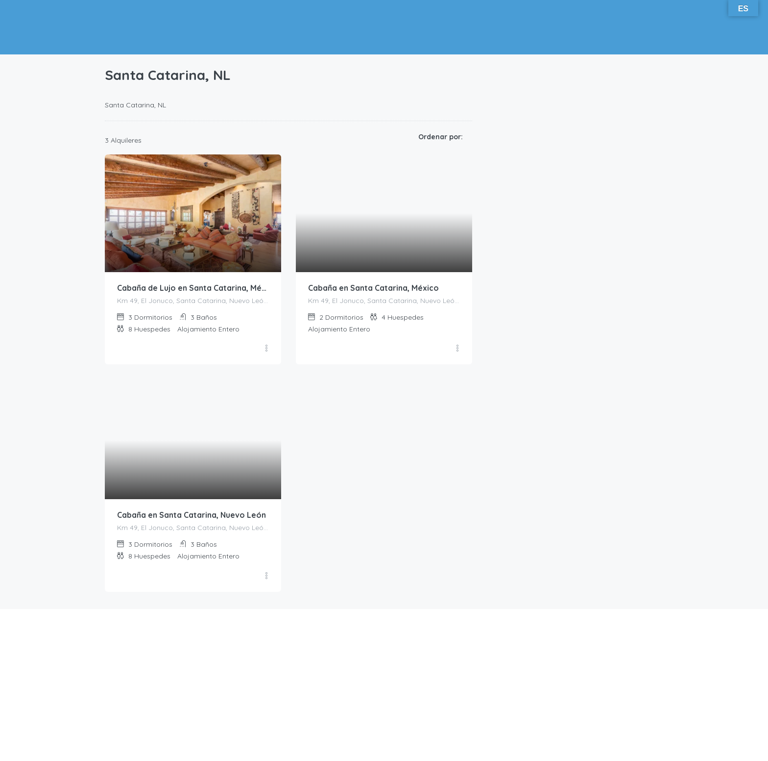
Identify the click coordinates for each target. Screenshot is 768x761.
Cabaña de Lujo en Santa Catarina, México (193, 288)
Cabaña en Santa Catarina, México (373, 288)
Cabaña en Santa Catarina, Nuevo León (191, 515)
